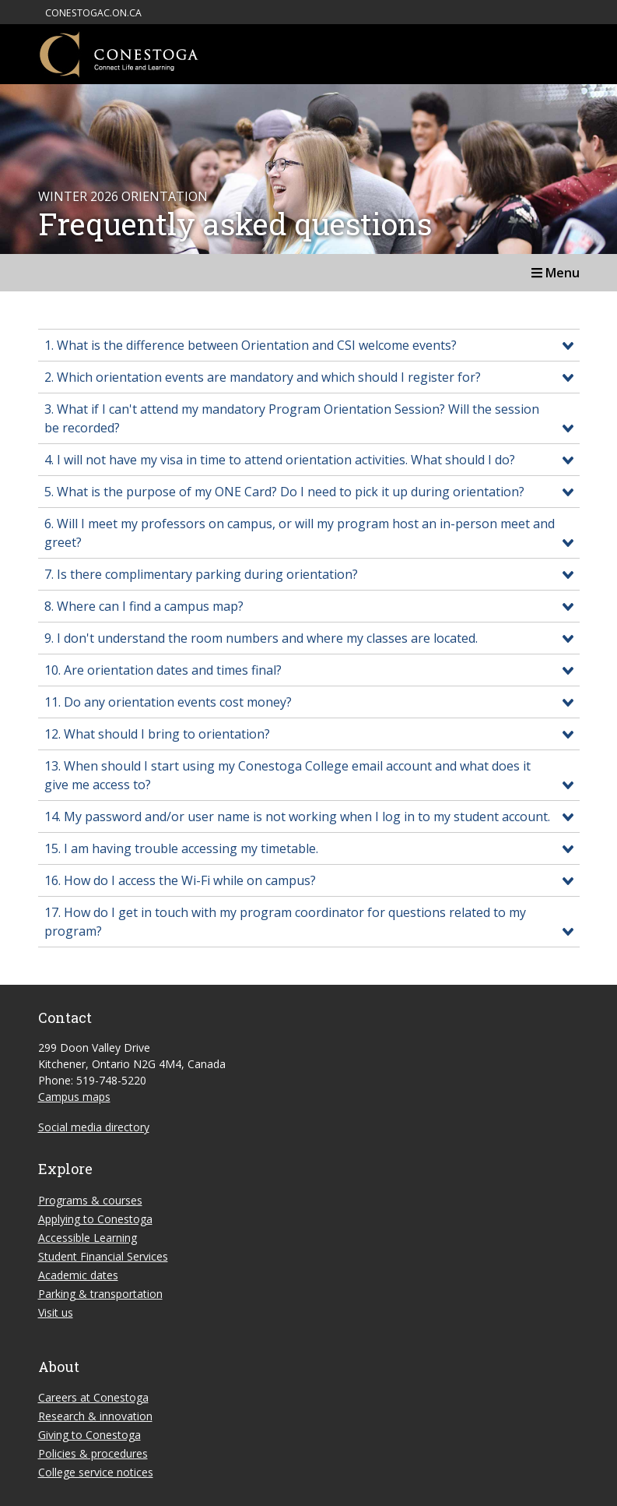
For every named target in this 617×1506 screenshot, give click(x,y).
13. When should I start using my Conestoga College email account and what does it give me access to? (287, 775)
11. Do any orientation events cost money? (168, 702)
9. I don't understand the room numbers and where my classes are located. (261, 638)
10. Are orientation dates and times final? (163, 670)
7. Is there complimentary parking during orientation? (201, 574)
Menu (555, 272)
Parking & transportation (100, 1293)
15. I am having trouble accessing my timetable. (181, 848)
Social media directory (93, 1127)
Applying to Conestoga (95, 1219)
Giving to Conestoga (89, 1434)
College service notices (95, 1472)
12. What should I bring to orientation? (157, 733)
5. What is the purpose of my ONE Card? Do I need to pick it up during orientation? (284, 491)
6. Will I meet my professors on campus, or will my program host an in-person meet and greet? (299, 533)
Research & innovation (95, 1416)
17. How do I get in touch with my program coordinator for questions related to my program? (285, 922)
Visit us (55, 1312)
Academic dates (78, 1275)
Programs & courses (90, 1200)
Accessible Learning (87, 1237)
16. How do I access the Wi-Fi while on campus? (180, 880)
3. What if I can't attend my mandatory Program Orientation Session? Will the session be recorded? (291, 418)
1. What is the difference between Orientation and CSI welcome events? (250, 345)
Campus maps (74, 1096)
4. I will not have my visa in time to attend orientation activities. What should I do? (279, 459)
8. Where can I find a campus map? (144, 606)
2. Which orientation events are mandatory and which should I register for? (262, 377)
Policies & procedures (93, 1453)
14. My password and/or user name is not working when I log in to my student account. (297, 816)
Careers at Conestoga (93, 1397)
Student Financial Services (103, 1256)
